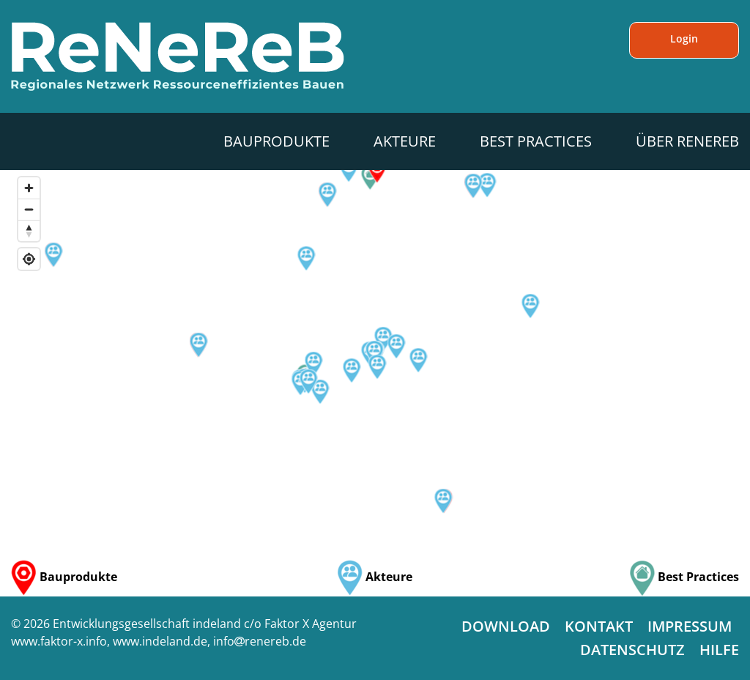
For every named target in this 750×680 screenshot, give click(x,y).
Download (505, 626)
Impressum (689, 626)
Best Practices (536, 141)
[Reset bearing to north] (29, 230)
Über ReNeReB (687, 141)
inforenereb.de (259, 641)
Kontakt (599, 626)
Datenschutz (632, 649)
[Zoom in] (29, 188)
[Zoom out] (29, 209)
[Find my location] (29, 259)
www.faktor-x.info (59, 641)
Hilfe (719, 649)
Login (684, 38)
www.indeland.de (160, 641)
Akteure (405, 141)
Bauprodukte (276, 141)
